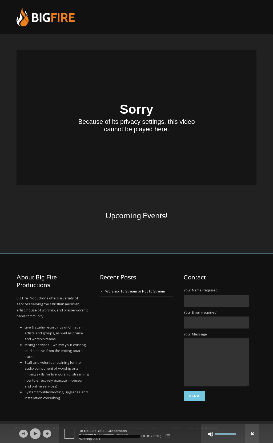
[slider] (109, 436)
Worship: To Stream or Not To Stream (135, 291)
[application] (136, 433)
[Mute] (210, 434)
